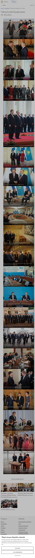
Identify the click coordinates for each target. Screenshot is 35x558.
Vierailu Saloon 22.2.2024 (8, 509)
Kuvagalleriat (7, 8)
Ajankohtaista (4, 523)
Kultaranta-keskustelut (23, 525)
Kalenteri (3, 532)
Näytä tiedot (17, 555)
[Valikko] (3, 5)
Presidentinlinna (21, 530)
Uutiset (2, 525)
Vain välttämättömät (17, 552)
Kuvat (19, 523)
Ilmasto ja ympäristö (22, 527)
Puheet (2, 530)
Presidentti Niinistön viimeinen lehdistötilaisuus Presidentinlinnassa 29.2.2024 (9, 495)
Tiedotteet (3, 527)
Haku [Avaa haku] (31, 5)
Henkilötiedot (4, 534)
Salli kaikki (17, 548)
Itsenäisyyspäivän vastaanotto (24, 521)
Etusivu (2, 8)
